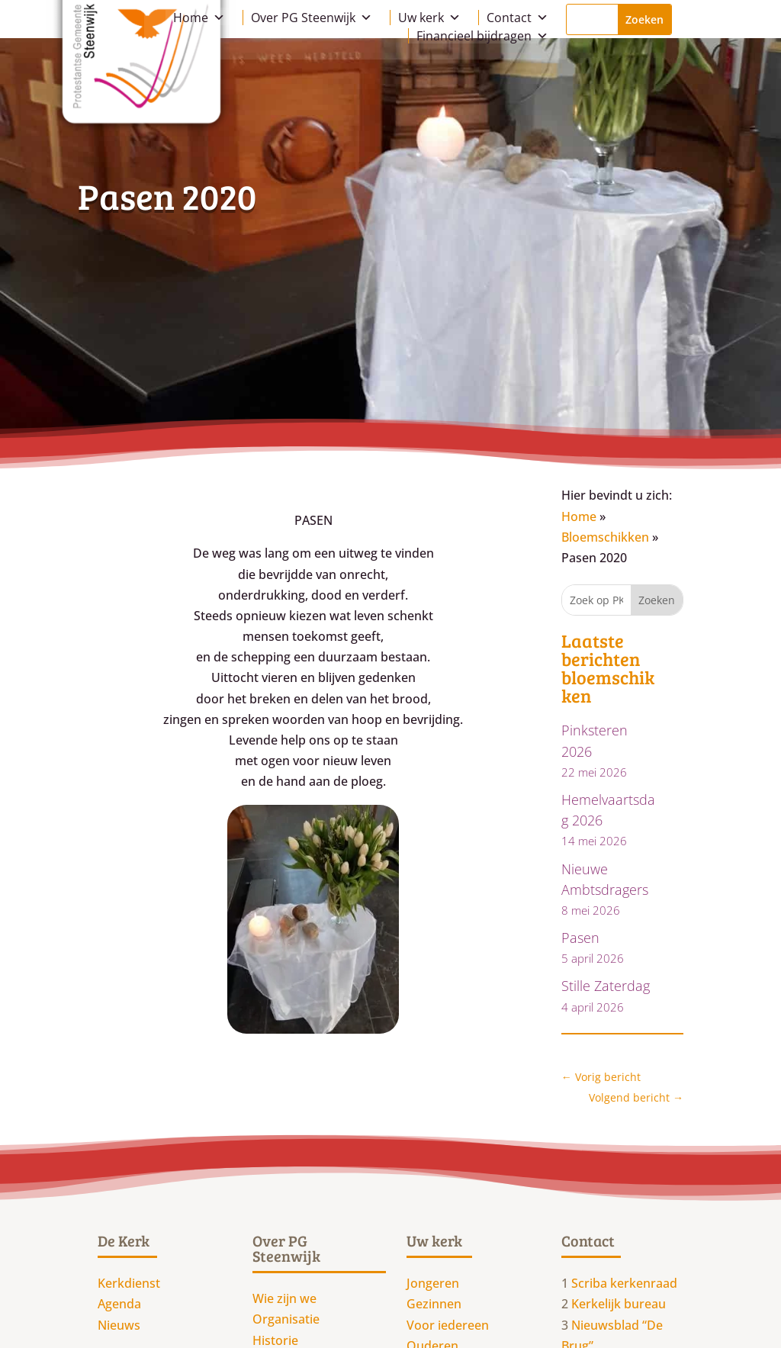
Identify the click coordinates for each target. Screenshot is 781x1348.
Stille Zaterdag (605, 985)
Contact (517, 17)
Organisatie (286, 1319)
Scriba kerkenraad (624, 1283)
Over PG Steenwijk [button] (311, 17)
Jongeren (433, 1283)
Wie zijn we (284, 1298)
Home (199, 17)
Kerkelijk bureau (618, 1303)
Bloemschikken (605, 537)
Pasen (580, 937)
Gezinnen (434, 1303)
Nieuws (119, 1325)
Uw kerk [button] (429, 17)
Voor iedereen (448, 1325)
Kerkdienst (129, 1283)
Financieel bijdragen (482, 35)
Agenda (119, 1303)
